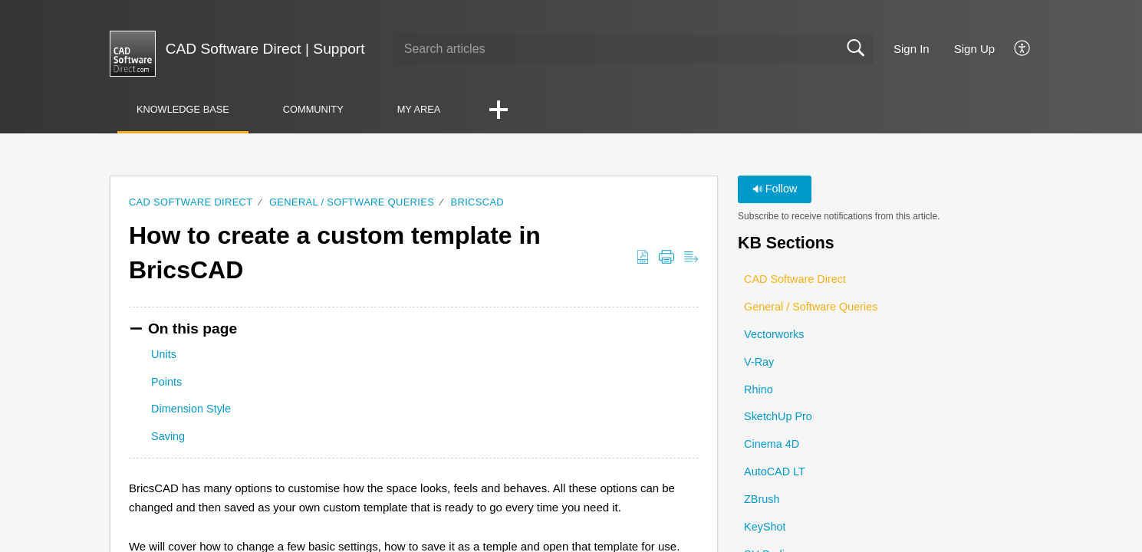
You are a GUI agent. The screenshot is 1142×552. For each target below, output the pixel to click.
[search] (634, 49)
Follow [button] (775, 188)
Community (313, 109)
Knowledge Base (183, 109)
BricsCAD (477, 202)
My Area (419, 109)
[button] (1022, 49)
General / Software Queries (351, 202)
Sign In (912, 48)
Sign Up (974, 48)
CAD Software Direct (191, 202)
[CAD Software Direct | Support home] (133, 54)
